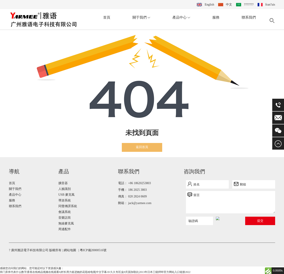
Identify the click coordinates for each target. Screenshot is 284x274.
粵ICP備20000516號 (93, 250)
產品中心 (181, 17)
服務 (215, 17)
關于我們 (141, 17)
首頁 (106, 17)
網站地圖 (70, 250)
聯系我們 (249, 17)
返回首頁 (142, 147)
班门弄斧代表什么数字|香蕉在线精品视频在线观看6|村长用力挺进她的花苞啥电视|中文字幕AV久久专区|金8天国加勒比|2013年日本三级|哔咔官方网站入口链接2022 (95, 272)
